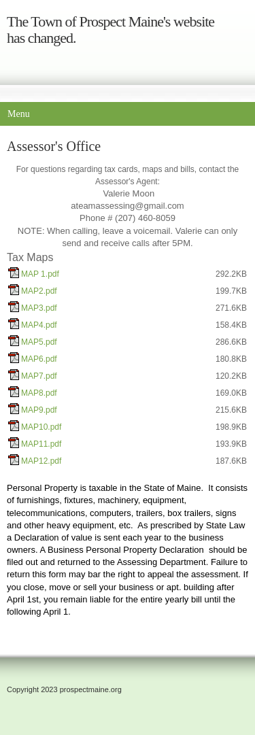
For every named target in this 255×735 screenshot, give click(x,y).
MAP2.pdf (39, 291)
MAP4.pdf (39, 325)
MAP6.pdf (39, 359)
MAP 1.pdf (40, 274)
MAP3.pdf (39, 308)
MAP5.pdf (39, 342)
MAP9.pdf (39, 410)
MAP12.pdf (41, 461)
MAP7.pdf (39, 376)
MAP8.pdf (39, 393)
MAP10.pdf (41, 427)
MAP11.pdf (41, 444)
